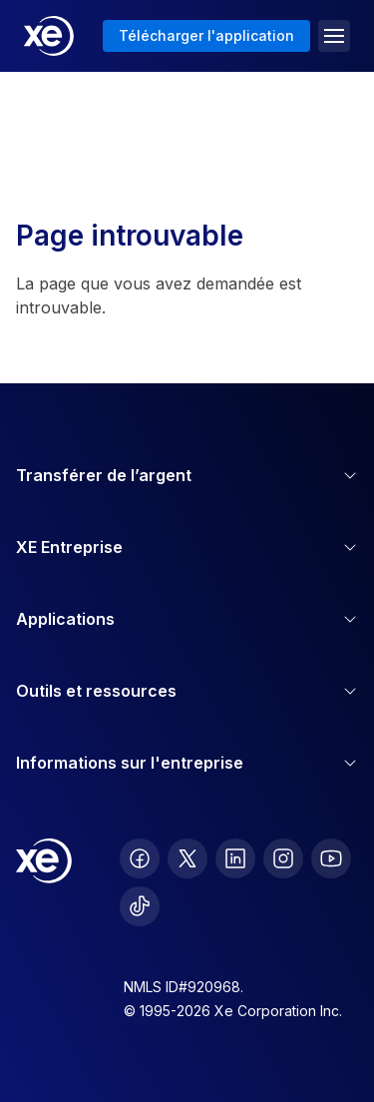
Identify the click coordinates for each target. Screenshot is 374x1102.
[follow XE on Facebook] (140, 858)
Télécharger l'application (206, 35)
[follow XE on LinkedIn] (235, 858)
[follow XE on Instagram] (283, 858)
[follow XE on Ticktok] (140, 906)
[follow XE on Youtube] (331, 858)
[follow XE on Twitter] (187, 858)
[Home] (49, 36)
